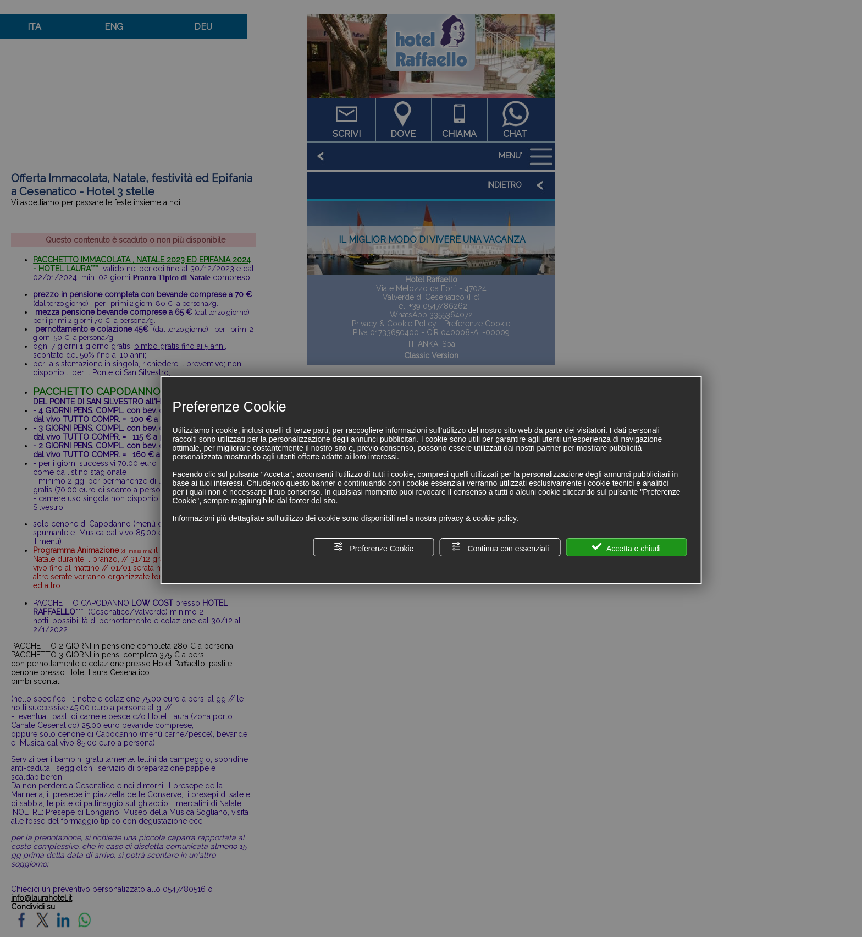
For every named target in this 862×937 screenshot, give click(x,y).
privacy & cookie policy (478, 518)
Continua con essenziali (500, 547)
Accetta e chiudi (626, 547)
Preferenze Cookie (373, 547)
